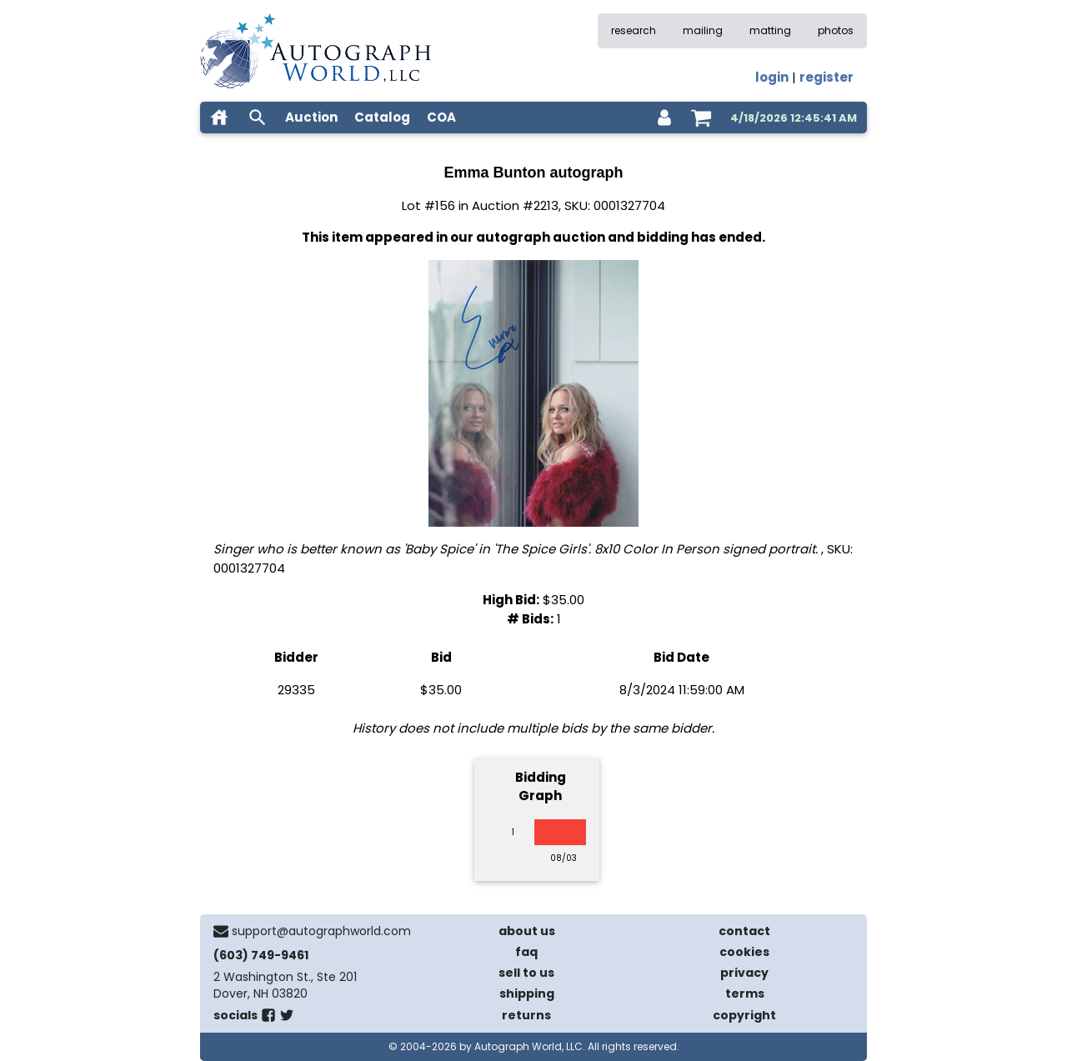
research (633, 30)
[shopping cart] (701, 117)
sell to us (526, 972)
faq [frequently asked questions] (526, 951)
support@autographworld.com (321, 931)
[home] (219, 117)
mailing (703, 30)
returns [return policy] (526, 1015)
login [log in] (772, 77)
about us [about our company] (526, 931)
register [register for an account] (826, 77)
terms (744, 993)
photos (836, 30)
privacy (744, 972)
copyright (744, 1015)
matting (770, 30)
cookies (744, 951)
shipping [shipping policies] (526, 993)
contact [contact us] (744, 931)
